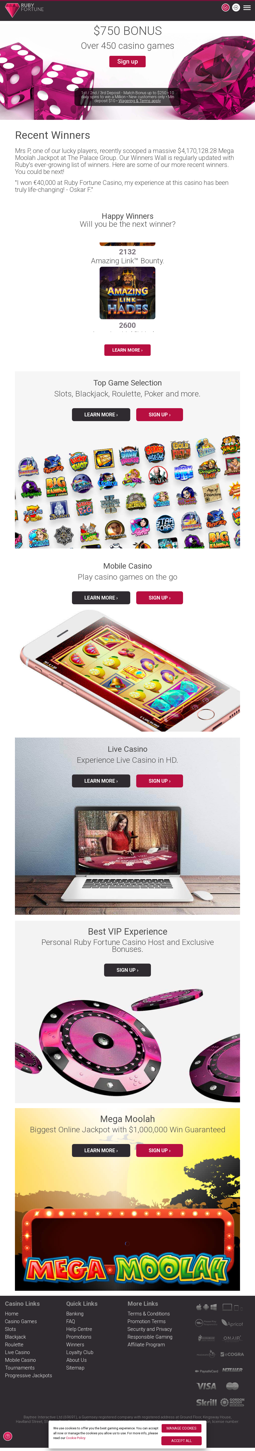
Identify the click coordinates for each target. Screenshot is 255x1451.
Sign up (127, 62)
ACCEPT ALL (181, 1441)
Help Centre (79, 1332)
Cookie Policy (75, 1438)
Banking (75, 1317)
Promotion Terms (147, 1325)
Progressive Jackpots (28, 1379)
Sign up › (160, 418)
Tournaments (20, 1371)
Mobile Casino (20, 1363)
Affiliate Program (146, 1348)
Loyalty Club (79, 1356)
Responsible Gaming (150, 1340)
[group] (127, 305)
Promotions (78, 1340)
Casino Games (21, 1325)
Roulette (14, 1348)
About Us (76, 1363)
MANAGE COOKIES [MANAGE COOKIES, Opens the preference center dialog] (181, 1428)
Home (11, 1317)
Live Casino (17, 1356)
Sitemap (75, 1371)
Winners (75, 1348)
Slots (10, 1332)
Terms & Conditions (149, 1317)
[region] (128, 1435)
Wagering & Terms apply (140, 113)
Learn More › (127, 351)
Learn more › (101, 1154)
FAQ (70, 1325)
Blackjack (15, 1340)
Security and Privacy (150, 1332)
